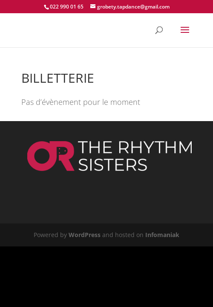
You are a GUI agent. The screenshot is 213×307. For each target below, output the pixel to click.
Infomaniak (162, 235)
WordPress (85, 235)
